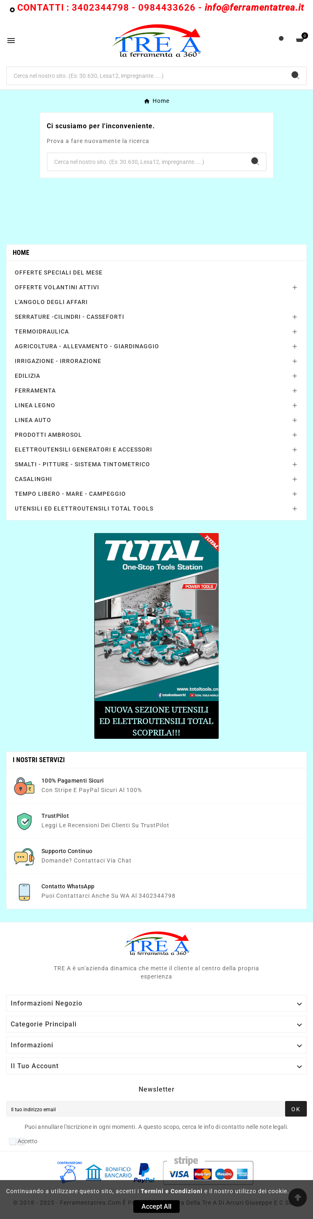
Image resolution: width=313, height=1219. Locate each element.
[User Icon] (281, 40)
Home (21, 253)
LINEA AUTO (33, 420)
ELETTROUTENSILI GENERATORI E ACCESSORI (83, 449)
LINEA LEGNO (35, 405)
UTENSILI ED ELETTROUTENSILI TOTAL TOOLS (84, 508)
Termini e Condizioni (172, 1191)
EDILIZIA (27, 375)
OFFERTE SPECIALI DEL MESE (59, 272)
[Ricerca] (146, 75)
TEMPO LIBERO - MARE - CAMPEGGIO (70, 493)
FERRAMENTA (35, 390)
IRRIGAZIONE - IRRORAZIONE (58, 361)
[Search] (295, 75)
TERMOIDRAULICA (42, 331)
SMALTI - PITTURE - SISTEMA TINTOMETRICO (82, 464)
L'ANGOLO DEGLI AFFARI (51, 302)
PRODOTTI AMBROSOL (48, 434)
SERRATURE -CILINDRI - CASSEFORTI (69, 316)
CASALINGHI (33, 479)
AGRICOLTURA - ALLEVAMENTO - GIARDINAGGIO (87, 346)
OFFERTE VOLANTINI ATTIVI (57, 287)
